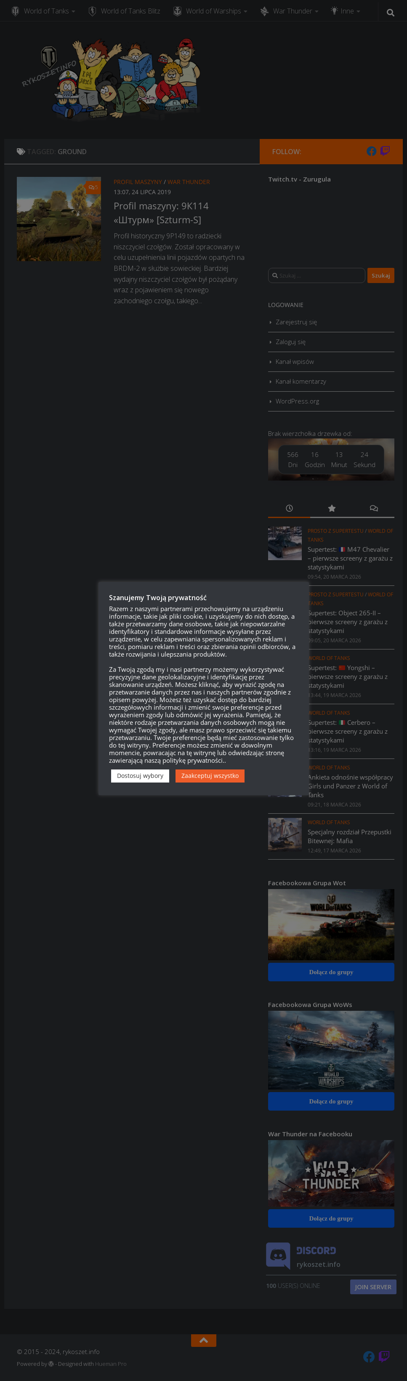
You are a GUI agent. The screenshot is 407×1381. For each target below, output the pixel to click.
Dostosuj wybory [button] (140, 776)
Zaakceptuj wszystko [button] (210, 776)
